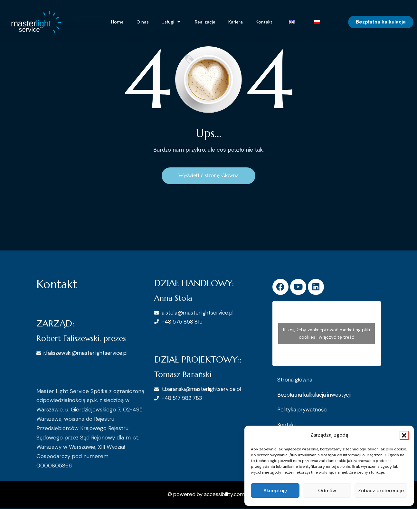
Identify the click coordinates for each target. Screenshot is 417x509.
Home (117, 22)
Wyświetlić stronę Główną (208, 176)
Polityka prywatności (303, 410)
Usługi (172, 21)
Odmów (327, 490)
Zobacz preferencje (381, 490)
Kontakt (264, 22)
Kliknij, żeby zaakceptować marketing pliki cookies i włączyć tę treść (326, 334)
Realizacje (205, 22)
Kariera (235, 22)
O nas (143, 22)
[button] (404, 435)
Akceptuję (275, 490)
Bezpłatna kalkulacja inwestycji (315, 395)
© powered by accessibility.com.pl (208, 495)
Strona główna (295, 380)
